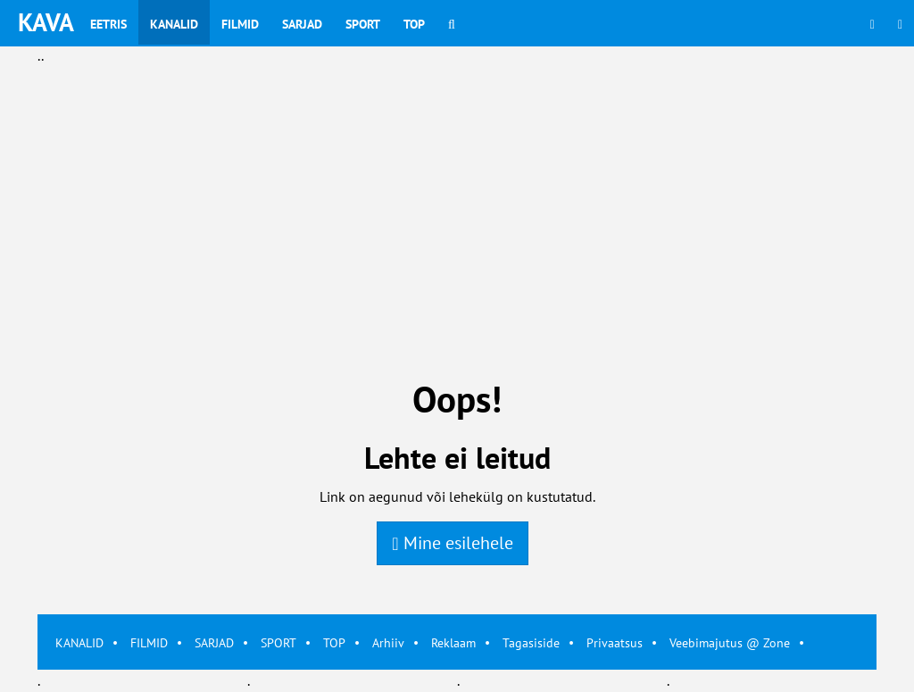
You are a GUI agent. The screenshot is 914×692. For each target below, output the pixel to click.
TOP (334, 643)
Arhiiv (388, 643)
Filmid (240, 24)
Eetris (108, 24)
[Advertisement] (457, 193)
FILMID (149, 643)
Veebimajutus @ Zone (729, 643)
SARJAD (214, 643)
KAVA (46, 21)
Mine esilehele (452, 542)
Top (414, 24)
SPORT (278, 643)
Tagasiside (531, 643)
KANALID (79, 643)
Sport (362, 24)
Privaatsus (614, 643)
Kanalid (174, 24)
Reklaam (453, 643)
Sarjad (302, 24)
